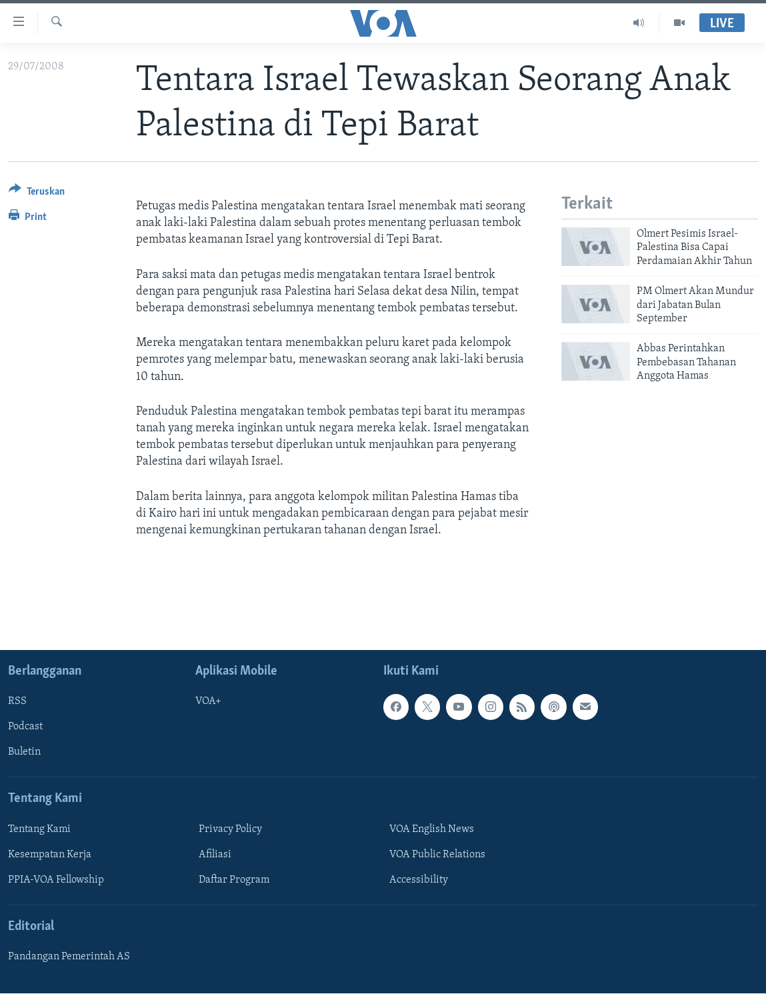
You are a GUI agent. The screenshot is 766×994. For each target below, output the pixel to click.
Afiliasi (215, 854)
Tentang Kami (39, 829)
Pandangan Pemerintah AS (69, 957)
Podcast (25, 727)
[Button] (37, 193)
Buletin (24, 752)
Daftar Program (234, 880)
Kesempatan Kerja (49, 854)
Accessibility (418, 880)
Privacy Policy (230, 829)
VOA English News (431, 829)
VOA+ (208, 702)
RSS (17, 702)
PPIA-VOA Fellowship (56, 880)
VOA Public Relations (437, 854)
